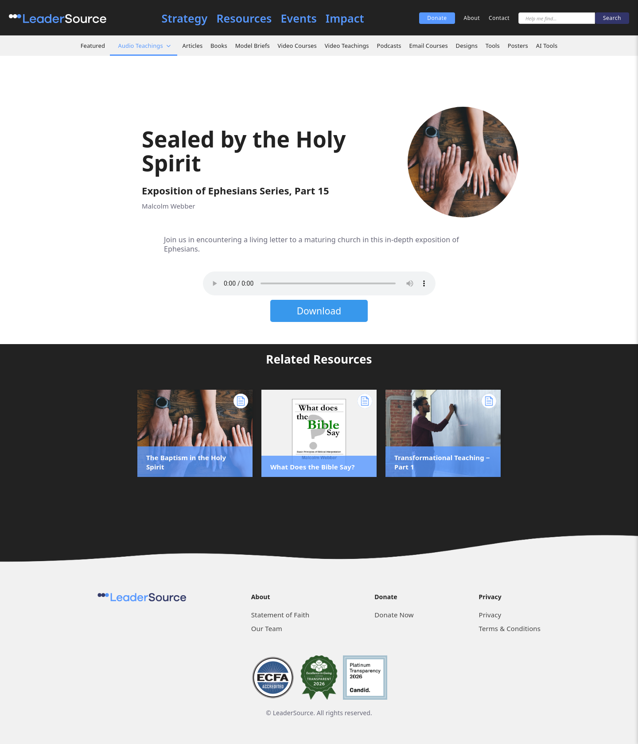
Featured (93, 46)
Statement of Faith (280, 614)
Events (299, 18)
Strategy (185, 18)
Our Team (266, 628)
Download (319, 311)
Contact (499, 18)
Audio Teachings (140, 46)
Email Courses (428, 46)
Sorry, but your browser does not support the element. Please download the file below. (319, 283)
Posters (518, 46)
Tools (493, 46)
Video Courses (297, 46)
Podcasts (389, 46)
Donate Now (393, 614)
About (472, 18)
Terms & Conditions (510, 628)
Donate (437, 18)
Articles (193, 46)
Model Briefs (252, 46)
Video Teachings (347, 46)
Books (218, 46)
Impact (345, 18)
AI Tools (547, 46)
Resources (244, 18)
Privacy (490, 614)
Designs (467, 46)
